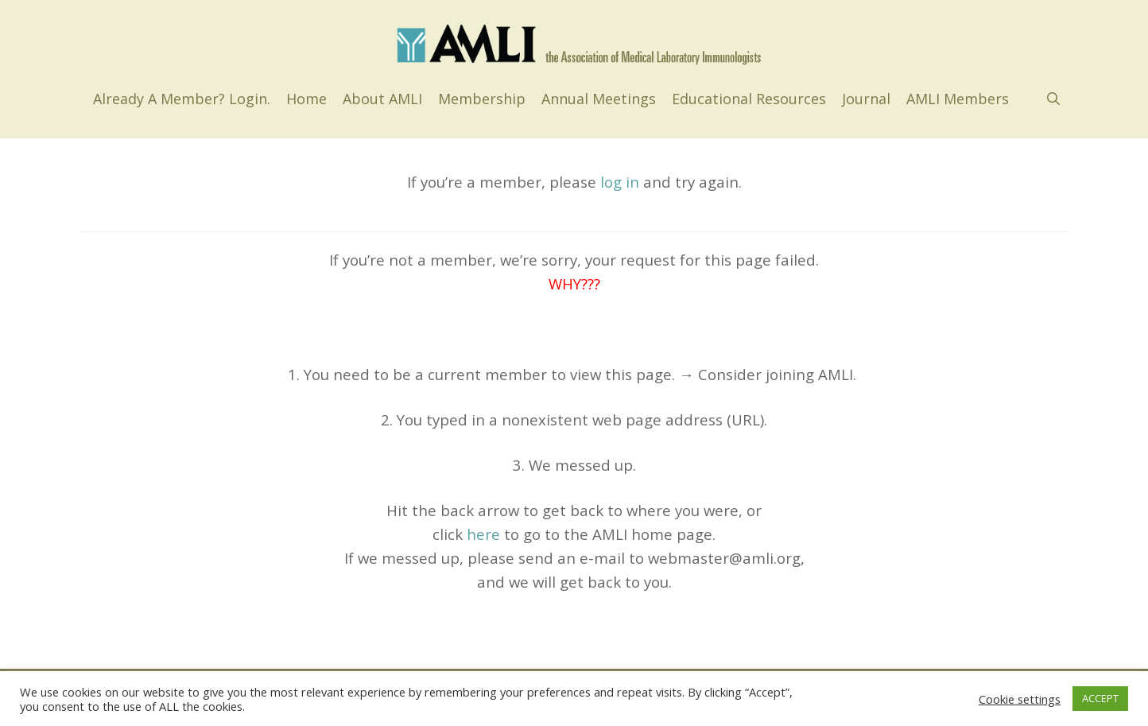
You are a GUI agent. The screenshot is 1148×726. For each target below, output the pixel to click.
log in (619, 182)
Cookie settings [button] (1020, 699)
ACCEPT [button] (1100, 698)
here (483, 534)
